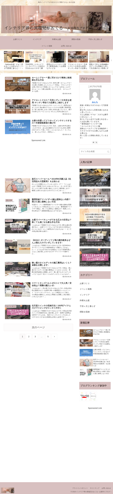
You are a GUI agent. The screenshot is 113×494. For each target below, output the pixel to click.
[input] (95, 151)
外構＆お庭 (85, 300)
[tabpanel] (14, 60)
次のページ (38, 327)
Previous (2, 60)
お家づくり (85, 283)
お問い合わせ (106, 488)
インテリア (85, 295)
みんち (95, 102)
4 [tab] (61, 72)
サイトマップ (94, 488)
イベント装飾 (86, 289)
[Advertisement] (38, 157)
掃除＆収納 (85, 312)
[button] (108, 151)
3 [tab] (58, 72)
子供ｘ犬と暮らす (88, 306)
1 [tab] (51, 72)
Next (111, 60)
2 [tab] (55, 72)
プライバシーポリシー (80, 488)
